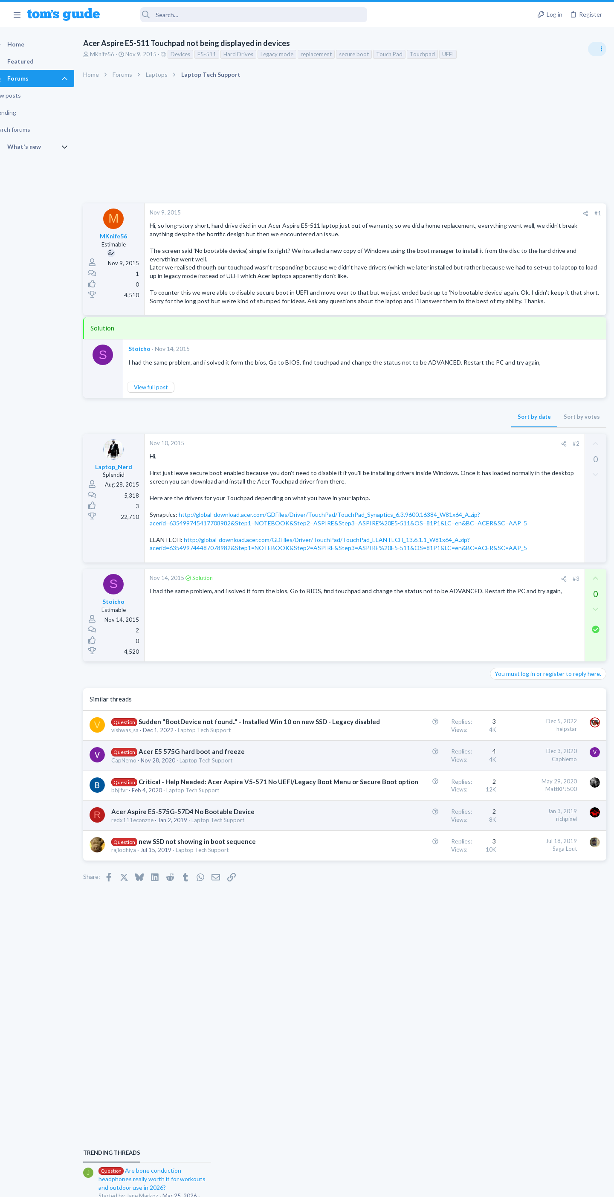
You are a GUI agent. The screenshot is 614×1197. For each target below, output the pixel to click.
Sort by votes (444, 450)
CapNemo (138, 844)
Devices (195, 54)
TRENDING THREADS (506, 463)
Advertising (215, 1185)
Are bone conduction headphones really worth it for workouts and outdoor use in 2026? (546, 490)
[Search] (239, 14)
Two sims (505, 695)
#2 (438, 477)
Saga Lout (427, 942)
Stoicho (154, 373)
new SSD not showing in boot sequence (212, 935)
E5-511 (221, 54)
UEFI (463, 54)
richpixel (429, 912)
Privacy (329, 1185)
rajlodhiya (138, 943)
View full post (165, 420)
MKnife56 (117, 54)
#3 (438, 653)
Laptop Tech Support (219, 814)
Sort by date (397, 450)
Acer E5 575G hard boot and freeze (207, 836)
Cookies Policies (275, 1185)
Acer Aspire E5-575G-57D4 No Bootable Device (197, 904)
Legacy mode (291, 54)
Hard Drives (253, 54)
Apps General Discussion (524, 760)
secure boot (369, 54)
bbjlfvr (134, 883)
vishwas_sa (140, 814)
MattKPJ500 (424, 872)
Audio (500, 522)
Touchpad (437, 54)
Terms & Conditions (387, 1185)
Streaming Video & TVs (521, 580)
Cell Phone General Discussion (530, 719)
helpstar (429, 804)
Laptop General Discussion (526, 629)
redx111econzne (147, 913)
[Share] (448, 213)
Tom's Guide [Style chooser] (544, 1126)
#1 (460, 213)
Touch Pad (404, 54)
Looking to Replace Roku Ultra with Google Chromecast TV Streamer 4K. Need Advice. (546, 548)
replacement (331, 54)
